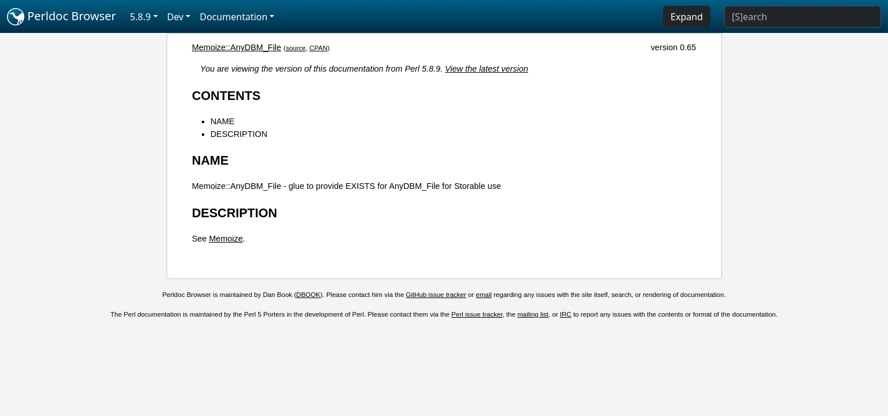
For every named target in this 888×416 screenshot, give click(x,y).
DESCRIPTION (239, 134)
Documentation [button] (233, 16)
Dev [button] (175, 16)
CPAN (318, 47)
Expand (686, 16)
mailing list (532, 314)
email (484, 294)
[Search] (802, 17)
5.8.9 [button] (140, 16)
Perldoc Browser (61, 16)
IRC (566, 314)
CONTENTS (226, 95)
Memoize (225, 238)
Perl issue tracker (476, 314)
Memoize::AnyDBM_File (236, 47)
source (296, 47)
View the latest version (486, 68)
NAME (223, 121)
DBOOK (308, 294)
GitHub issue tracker (436, 294)
